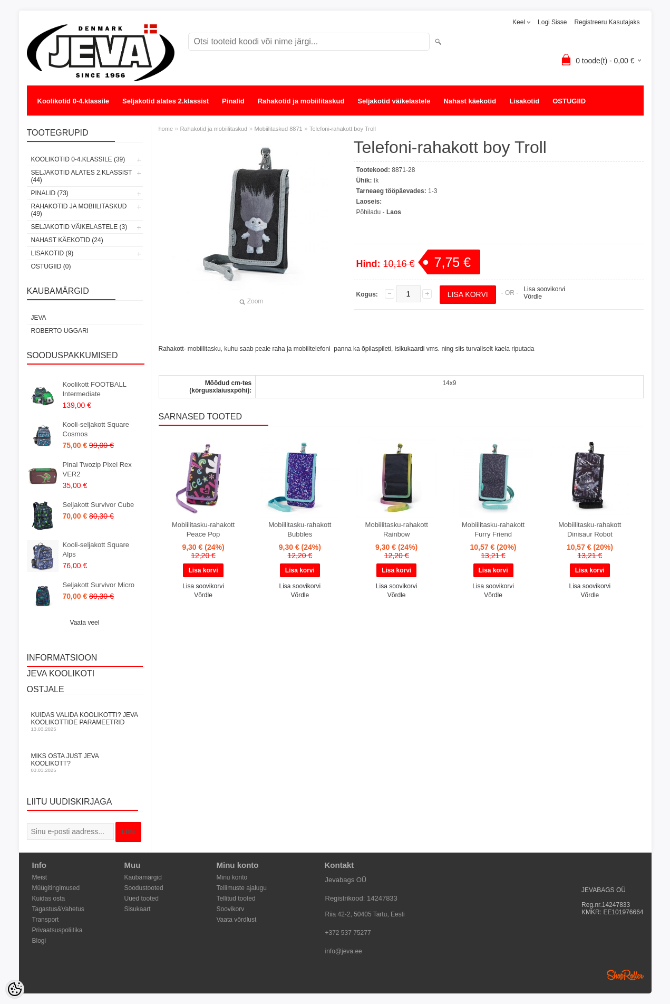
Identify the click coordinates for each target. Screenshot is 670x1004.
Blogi (39, 940)
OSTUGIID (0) (51, 266)
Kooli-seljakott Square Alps (96, 549)
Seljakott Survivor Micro (99, 585)
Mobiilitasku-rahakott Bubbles (299, 529)
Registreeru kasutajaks (606, 22)
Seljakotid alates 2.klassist (165, 101)
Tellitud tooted (236, 898)
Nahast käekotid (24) (67, 240)
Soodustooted (143, 888)
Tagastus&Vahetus (58, 909)
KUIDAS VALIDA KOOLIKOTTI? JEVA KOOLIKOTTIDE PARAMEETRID (85, 721)
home (166, 129)
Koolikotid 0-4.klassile (73, 101)
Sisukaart (137, 909)
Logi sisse (552, 22)
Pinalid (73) (50, 193)
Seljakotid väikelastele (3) (79, 227)
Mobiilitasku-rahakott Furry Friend (493, 529)
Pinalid (233, 101)
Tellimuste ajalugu (242, 888)
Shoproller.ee (625, 975)
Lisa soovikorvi (544, 289)
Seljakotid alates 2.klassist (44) (81, 176)
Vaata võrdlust (237, 919)
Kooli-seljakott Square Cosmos (96, 429)
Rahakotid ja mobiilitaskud (301, 101)
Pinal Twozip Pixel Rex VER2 (97, 469)
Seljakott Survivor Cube (98, 505)
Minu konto (232, 877)
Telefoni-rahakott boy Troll (342, 129)
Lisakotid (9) (52, 253)
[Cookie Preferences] (14, 989)
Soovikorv (231, 909)
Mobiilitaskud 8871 (279, 129)
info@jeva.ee (343, 951)
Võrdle (532, 296)
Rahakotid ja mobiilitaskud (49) (79, 210)
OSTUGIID (569, 101)
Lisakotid (524, 101)
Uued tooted (141, 898)
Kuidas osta (48, 898)
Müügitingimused (56, 888)
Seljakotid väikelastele (393, 101)
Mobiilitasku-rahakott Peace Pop (203, 529)
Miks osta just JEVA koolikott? (85, 762)
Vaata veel (85, 622)
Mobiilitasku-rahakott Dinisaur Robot (589, 529)
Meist (39, 877)
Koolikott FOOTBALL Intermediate (95, 389)
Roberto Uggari (60, 330)
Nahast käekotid (469, 101)
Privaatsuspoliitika (57, 930)
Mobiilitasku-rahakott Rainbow (396, 529)
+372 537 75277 (348, 932)
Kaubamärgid (143, 877)
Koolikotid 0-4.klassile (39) (78, 159)
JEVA (38, 317)
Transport (45, 919)
